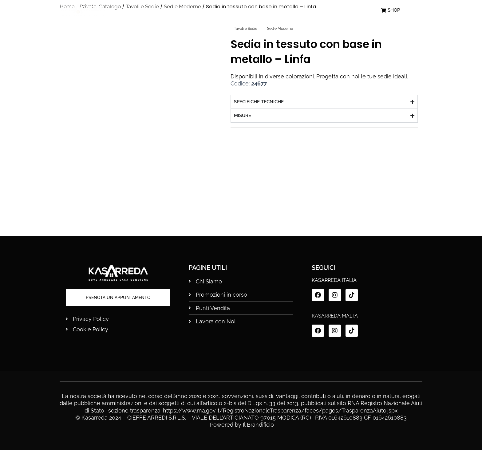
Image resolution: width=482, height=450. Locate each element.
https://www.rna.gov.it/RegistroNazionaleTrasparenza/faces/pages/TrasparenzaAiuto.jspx (280, 410)
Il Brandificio (258, 424)
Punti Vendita (301, 10)
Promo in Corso (245, 10)
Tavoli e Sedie (245, 28)
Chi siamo (193, 10)
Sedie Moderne (280, 28)
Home (154, 10)
